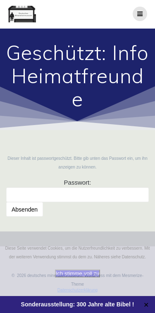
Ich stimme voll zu (78, 273)
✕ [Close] (146, 304)
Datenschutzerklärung (77, 290)
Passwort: (77, 190)
